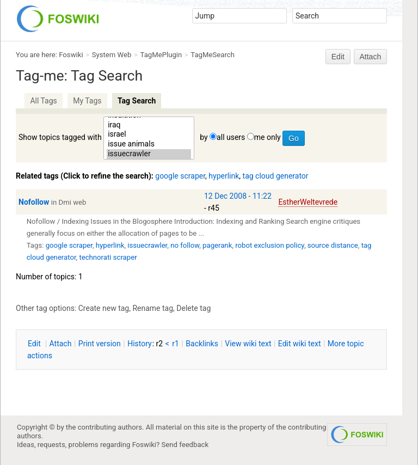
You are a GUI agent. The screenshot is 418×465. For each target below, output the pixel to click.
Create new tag (103, 308)
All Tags (43, 100)
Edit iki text (299, 343)
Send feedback (185, 444)
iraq (149, 125)
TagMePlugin (161, 55)
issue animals (149, 144)
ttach (61, 343)
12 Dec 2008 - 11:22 (238, 196)
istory (139, 343)
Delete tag (193, 308)
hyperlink (223, 176)
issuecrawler (149, 154)
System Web (112, 55)
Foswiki (71, 55)
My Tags (87, 100)
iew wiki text (248, 343)
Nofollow (34, 202)
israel (149, 134)
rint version (99, 343)
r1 (175, 343)
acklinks (202, 343)
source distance (333, 245)
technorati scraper (108, 257)
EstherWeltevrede (307, 202)
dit (35, 343)
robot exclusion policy (269, 245)
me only (267, 137)
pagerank (217, 245)
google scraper (180, 176)
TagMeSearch (212, 55)
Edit (338, 56)
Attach (371, 56)
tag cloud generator (276, 176)
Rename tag (152, 308)
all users (231, 137)
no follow (184, 245)
